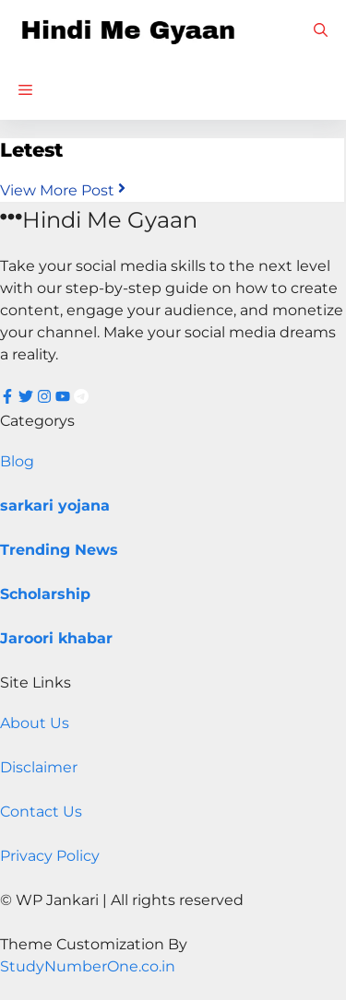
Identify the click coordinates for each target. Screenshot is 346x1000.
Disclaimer (39, 767)
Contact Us (41, 811)
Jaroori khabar (56, 638)
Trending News (59, 550)
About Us (34, 723)
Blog (17, 461)
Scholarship (45, 594)
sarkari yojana (55, 505)
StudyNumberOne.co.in (87, 966)
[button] (320, 30)
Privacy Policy (50, 856)
